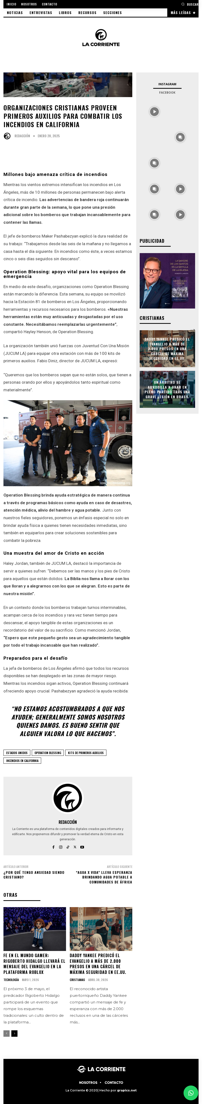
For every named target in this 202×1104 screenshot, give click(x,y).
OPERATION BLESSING (47, 753)
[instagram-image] (154, 111)
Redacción (22, 136)
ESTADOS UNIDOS (17, 753)
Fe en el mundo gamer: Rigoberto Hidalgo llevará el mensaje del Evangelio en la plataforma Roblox (34, 963)
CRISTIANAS (77, 979)
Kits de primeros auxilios (86, 753)
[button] (190, 4)
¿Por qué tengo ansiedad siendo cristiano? (34, 875)
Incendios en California (22, 761)
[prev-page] (6, 1033)
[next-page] (14, 1033)
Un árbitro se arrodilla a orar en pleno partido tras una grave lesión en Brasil (167, 389)
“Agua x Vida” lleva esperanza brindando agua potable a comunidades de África (104, 877)
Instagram (167, 84)
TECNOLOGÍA (11, 979)
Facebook (167, 92)
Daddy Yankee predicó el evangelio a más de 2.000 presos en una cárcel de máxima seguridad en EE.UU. (98, 963)
